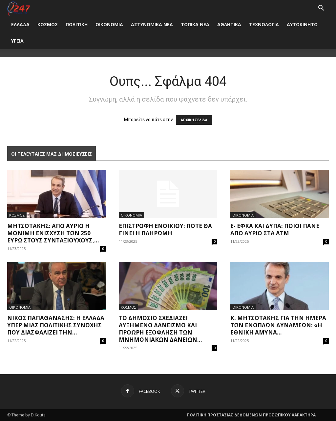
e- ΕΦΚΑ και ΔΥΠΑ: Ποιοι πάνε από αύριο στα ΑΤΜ (274, 229)
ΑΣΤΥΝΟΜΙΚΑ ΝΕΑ (152, 24)
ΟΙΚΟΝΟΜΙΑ (109, 24)
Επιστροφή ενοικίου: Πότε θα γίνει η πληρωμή (165, 229)
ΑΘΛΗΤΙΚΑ (229, 24)
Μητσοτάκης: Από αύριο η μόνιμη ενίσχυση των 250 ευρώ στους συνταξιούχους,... (53, 233)
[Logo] (18, 8)
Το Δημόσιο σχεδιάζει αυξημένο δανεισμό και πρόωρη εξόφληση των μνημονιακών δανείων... (160, 328)
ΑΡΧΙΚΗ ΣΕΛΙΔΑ (194, 120)
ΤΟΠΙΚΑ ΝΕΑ (195, 24)
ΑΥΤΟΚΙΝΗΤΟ (302, 24)
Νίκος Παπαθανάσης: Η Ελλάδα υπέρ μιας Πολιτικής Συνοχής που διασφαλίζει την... (55, 325)
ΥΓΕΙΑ (17, 41)
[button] (321, 9)
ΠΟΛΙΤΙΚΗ (77, 24)
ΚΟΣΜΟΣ (47, 24)
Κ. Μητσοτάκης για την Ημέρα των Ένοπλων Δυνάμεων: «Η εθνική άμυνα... (278, 325)
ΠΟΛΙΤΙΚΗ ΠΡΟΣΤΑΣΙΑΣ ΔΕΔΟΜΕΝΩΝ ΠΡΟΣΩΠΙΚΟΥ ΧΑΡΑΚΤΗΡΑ (251, 415)
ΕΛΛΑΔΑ (20, 24)
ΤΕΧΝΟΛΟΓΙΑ (264, 24)
